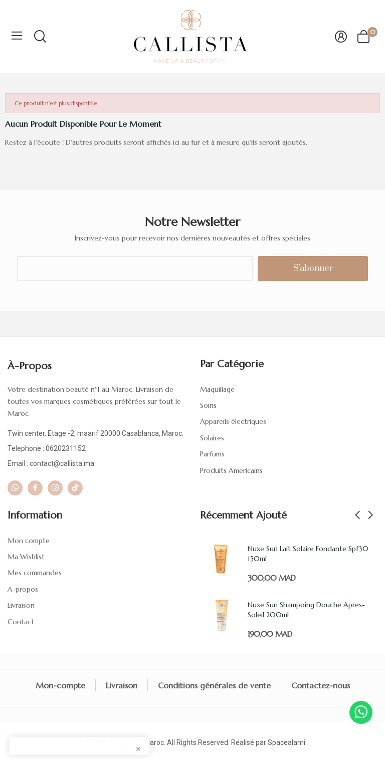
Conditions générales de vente (214, 685)
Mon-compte (60, 685)
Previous (357, 515)
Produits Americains (231, 470)
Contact (21, 621)
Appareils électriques (233, 421)
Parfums (212, 453)
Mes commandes (35, 572)
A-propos (23, 589)
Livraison (21, 605)
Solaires (212, 437)
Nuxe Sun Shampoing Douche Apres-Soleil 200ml (306, 609)
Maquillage (217, 389)
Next (370, 515)
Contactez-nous (320, 685)
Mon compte (29, 540)
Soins (208, 405)
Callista (130, 742)
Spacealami (286, 742)
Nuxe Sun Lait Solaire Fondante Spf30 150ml (308, 553)
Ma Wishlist (26, 556)
